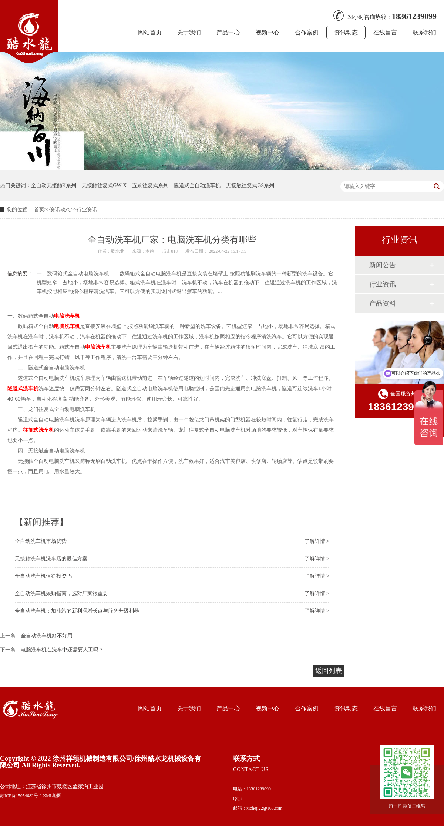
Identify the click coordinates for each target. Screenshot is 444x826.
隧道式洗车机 (22, 388)
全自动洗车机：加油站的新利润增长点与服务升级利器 (77, 611)
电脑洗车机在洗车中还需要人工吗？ (62, 650)
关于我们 (189, 32)
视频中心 (267, 32)
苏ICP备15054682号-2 (21, 795)
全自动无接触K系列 (53, 185)
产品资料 (382, 303)
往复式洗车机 (38, 430)
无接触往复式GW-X (104, 185)
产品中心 (228, 32)
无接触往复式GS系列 (250, 185)
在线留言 (385, 32)
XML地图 (52, 795)
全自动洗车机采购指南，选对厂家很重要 (61, 593)
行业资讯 (87, 209)
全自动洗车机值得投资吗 (43, 576)
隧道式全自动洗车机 (197, 185)
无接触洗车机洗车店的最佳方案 (51, 558)
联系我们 (424, 32)
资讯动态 (346, 32)
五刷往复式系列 (150, 185)
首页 (39, 209)
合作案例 (307, 32)
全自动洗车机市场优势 (41, 541)
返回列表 (328, 670)
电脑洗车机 (67, 316)
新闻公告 (382, 265)
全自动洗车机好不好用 (47, 635)
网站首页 (150, 32)
